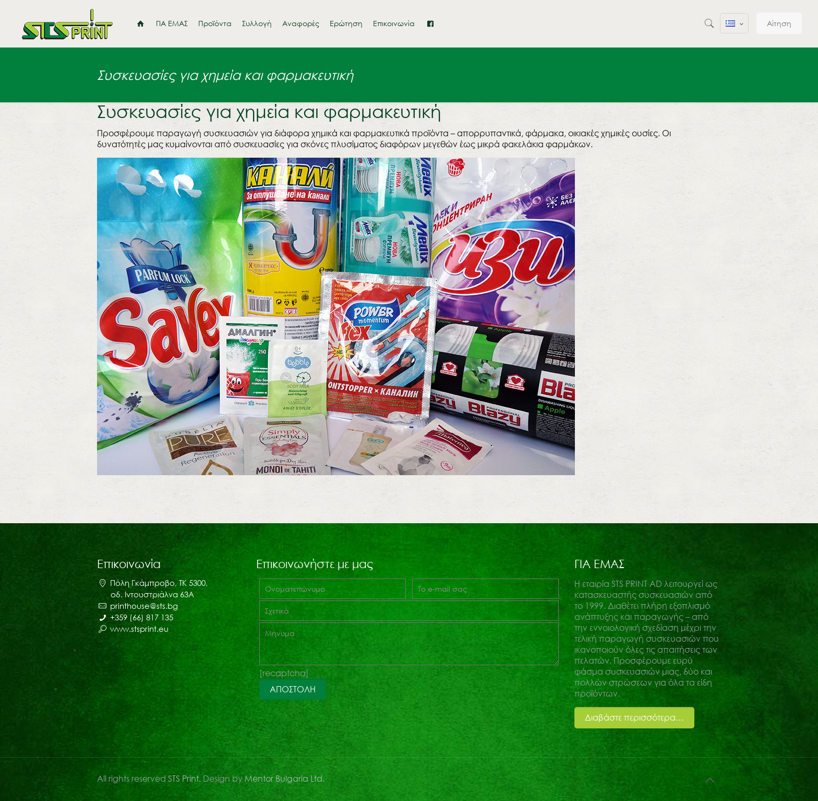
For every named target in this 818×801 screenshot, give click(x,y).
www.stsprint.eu (139, 628)
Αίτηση (779, 23)
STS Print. (185, 778)
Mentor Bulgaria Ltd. (284, 778)
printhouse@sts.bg (144, 605)
